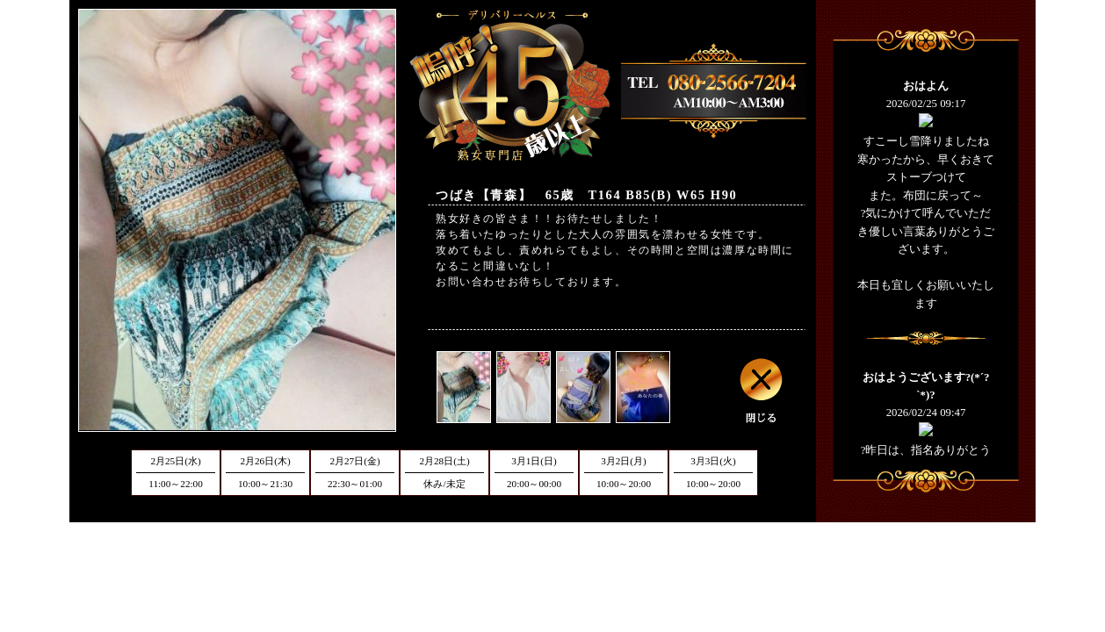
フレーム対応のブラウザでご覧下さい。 (926, 258)
